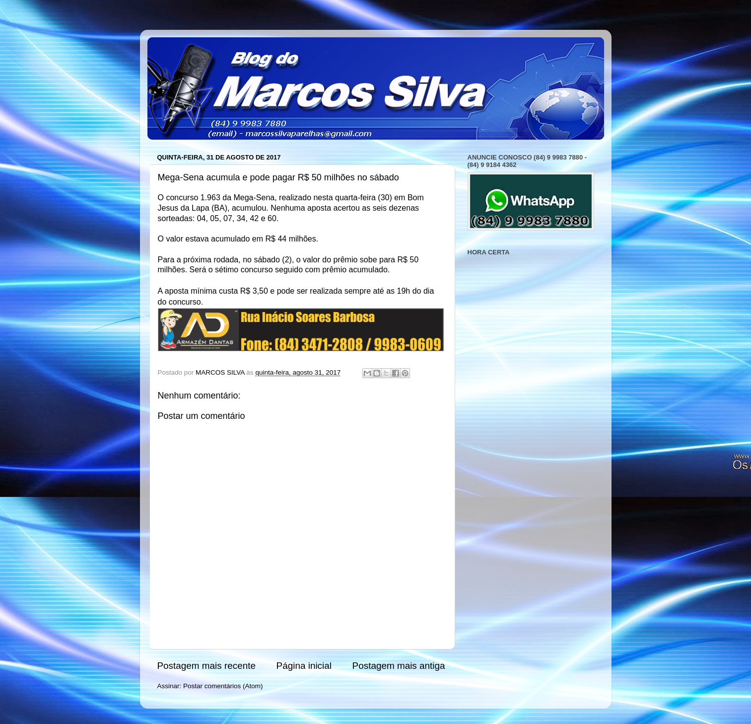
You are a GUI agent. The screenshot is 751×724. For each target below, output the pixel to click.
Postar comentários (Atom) (223, 686)
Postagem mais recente (206, 665)
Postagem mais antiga (398, 665)
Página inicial (304, 665)
